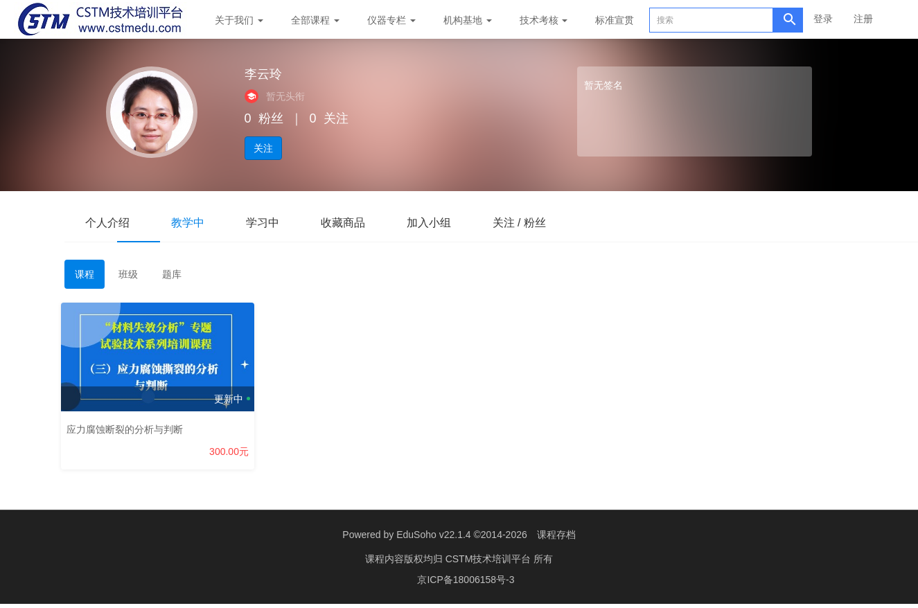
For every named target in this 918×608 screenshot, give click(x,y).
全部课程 (315, 20)
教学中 (187, 223)
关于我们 (239, 20)
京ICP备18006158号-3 (465, 579)
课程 (84, 274)
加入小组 (429, 223)
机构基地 (467, 20)
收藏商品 (343, 223)
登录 (823, 18)
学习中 (262, 223)
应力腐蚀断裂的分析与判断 (128, 425)
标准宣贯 (614, 20)
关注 (263, 148)
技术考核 (544, 20)
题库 (172, 274)
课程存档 (556, 534)
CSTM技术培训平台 (489, 558)
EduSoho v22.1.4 (433, 534)
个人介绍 (107, 223)
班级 (128, 274)
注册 (863, 18)
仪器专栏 (391, 20)
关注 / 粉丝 (519, 223)
